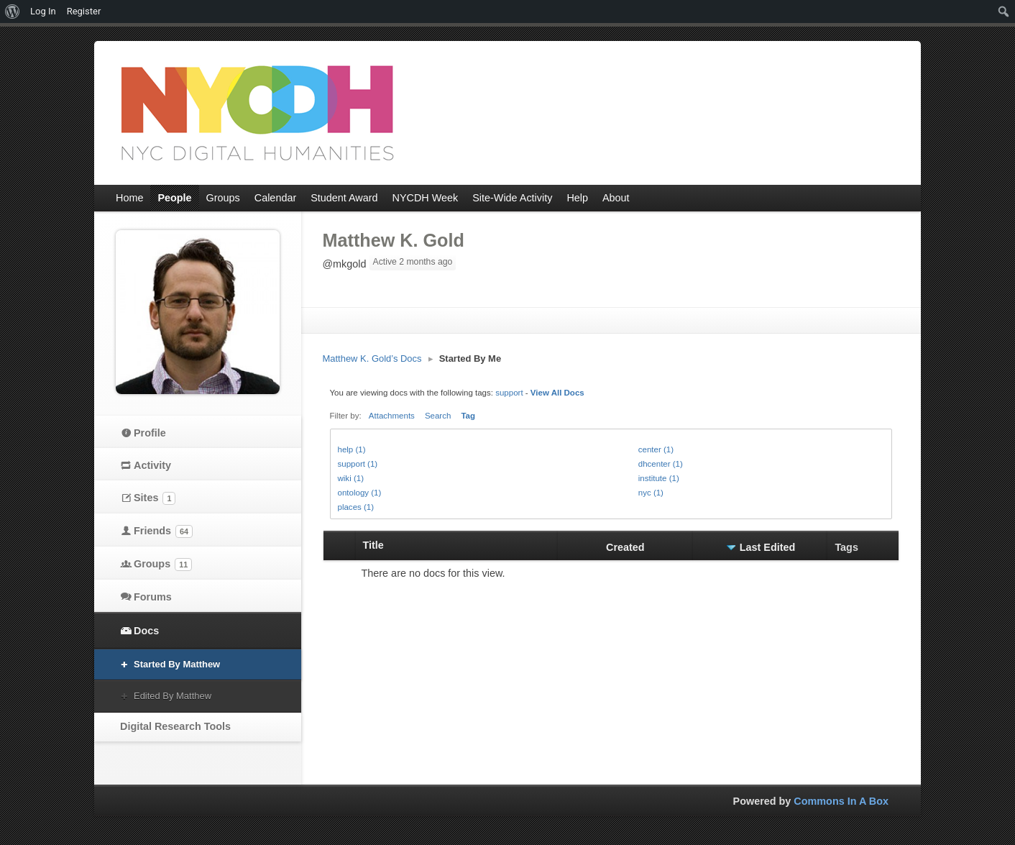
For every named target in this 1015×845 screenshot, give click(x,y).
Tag (468, 415)
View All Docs (557, 392)
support (509, 392)
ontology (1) (360, 492)
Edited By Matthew (172, 695)
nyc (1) (650, 492)
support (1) (358, 464)
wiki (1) (351, 478)
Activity (152, 465)
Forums (153, 597)
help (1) (352, 449)
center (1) (656, 449)
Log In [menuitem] (43, 11)
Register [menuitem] (84, 11)
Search (438, 415)
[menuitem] (12, 11)
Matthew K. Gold (393, 240)
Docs (146, 630)
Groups (163, 564)
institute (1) (658, 478)
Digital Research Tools (175, 726)
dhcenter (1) (660, 464)
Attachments (392, 415)
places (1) (356, 507)
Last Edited (768, 547)
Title (373, 545)
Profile (150, 433)
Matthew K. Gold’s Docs (372, 358)
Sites (154, 498)
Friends (163, 531)
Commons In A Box (841, 801)
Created (625, 547)
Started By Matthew (177, 664)
